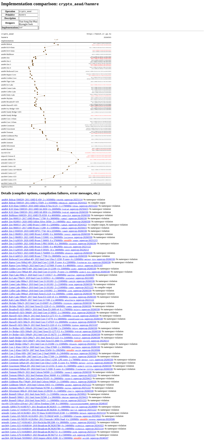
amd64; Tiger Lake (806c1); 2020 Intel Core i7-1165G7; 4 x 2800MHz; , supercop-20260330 (48, 275)
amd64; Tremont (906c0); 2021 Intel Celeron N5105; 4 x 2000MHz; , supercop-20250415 (46, 378)
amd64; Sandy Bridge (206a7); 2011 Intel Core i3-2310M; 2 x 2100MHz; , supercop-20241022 (49, 344)
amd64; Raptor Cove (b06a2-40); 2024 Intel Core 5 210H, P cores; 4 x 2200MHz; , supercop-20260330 (56, 262)
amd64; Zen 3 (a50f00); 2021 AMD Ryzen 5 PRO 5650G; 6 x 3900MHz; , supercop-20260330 (49, 243)
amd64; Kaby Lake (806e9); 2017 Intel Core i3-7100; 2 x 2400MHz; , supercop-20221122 (48, 300)
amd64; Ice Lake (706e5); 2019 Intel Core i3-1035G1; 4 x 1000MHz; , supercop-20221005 (48, 278)
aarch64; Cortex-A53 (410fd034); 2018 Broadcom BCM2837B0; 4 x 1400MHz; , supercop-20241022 (52, 425)
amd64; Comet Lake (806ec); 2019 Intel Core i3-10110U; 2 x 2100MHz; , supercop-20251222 (47, 287)
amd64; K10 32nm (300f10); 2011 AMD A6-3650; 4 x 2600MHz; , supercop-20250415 (45, 209)
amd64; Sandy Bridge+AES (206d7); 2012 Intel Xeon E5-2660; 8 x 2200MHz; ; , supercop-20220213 (55, 341)
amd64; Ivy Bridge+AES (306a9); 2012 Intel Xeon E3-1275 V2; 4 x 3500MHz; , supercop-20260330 (51, 331)
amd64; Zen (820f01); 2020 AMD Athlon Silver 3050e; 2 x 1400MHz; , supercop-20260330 (46, 221)
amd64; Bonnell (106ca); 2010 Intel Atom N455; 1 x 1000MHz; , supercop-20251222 (44, 400)
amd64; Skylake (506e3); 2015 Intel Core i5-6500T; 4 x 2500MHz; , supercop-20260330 (47, 303)
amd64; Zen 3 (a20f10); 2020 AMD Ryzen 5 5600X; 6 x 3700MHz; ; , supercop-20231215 (50, 240)
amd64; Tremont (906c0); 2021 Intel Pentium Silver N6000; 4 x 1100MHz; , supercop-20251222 (49, 375)
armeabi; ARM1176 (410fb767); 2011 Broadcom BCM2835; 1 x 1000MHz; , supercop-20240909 (49, 406)
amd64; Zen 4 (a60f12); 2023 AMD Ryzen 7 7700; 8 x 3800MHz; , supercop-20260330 (44, 256)
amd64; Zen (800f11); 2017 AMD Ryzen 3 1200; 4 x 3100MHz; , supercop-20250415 (44, 228)
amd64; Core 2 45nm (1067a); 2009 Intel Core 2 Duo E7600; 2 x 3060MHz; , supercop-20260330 (51, 347)
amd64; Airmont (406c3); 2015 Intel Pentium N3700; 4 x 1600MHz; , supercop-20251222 (46, 388)
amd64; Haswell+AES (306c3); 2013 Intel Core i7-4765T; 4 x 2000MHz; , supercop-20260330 (49, 322)
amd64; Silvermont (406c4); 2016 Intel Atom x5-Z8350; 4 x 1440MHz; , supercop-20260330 (47, 391)
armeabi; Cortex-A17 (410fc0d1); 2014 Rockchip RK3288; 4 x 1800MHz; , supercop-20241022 (49, 422)
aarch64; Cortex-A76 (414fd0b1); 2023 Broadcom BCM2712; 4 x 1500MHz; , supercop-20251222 (48, 435)
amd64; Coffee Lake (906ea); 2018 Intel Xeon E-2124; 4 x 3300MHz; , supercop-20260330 (47, 294)
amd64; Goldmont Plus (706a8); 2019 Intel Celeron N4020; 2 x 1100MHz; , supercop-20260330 (49, 381)
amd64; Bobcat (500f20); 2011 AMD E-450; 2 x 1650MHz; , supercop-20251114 (42, 199)
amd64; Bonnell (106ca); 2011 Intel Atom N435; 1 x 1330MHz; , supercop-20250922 (44, 394)
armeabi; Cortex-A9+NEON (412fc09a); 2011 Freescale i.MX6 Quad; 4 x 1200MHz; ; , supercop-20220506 (58, 419)
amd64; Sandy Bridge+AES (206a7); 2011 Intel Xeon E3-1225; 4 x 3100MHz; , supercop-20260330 (51, 337)
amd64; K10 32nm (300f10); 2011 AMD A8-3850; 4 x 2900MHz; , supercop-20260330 (45, 212)
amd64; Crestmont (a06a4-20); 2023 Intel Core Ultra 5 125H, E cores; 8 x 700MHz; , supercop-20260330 (57, 363)
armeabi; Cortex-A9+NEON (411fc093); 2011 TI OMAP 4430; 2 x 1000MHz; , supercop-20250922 (51, 416)
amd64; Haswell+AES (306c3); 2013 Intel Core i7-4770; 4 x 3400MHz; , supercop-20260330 (52, 319)
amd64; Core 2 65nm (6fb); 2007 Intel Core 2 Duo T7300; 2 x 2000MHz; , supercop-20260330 (49, 356)
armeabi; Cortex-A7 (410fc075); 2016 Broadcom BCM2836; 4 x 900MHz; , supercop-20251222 (49, 410)
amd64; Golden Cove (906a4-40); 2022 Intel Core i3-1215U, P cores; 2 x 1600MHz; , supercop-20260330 (56, 272)
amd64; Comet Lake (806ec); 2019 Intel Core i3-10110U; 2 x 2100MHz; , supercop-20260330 (48, 281)
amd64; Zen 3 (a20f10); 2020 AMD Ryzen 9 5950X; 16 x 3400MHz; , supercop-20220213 (45, 250)
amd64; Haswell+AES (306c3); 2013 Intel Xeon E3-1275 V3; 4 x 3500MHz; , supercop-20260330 (50, 315)
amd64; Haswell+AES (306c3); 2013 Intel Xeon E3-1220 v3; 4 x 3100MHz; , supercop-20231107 (50, 325)
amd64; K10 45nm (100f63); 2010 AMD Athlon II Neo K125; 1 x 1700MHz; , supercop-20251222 (49, 206)
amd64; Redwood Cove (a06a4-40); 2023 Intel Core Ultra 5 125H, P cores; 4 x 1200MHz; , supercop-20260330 (58, 259)
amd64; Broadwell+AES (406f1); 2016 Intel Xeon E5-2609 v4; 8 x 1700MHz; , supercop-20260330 (51, 309)
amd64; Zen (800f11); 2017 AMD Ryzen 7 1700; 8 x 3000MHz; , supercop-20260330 (44, 218)
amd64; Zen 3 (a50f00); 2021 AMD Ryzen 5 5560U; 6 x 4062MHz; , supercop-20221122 (46, 246)
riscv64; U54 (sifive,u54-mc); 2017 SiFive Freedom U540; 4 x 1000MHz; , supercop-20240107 (55, 403)
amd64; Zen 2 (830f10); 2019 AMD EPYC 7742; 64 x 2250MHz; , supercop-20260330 (44, 231)
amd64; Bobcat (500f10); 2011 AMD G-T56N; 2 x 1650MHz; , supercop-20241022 (44, 203)
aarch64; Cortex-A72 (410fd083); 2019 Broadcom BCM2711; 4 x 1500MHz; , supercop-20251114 (49, 432)
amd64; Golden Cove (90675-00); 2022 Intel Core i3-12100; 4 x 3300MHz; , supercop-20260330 (49, 268)
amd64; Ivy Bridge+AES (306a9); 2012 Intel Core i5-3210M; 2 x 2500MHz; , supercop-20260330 (49, 328)
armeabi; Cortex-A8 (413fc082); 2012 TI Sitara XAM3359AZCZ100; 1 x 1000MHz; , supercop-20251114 (53, 413)
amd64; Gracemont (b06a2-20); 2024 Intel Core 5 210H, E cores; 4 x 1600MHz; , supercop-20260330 (57, 369)
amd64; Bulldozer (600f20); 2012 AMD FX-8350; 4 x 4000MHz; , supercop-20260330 (46, 215)
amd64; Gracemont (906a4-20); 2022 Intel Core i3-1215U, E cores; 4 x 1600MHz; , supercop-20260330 (56, 366)
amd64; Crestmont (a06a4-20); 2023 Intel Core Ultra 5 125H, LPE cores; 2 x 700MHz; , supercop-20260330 (57, 359)
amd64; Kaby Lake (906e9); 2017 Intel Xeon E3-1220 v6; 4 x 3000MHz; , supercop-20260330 (49, 297)
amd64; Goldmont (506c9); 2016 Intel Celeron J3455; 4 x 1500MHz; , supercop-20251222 (46, 385)
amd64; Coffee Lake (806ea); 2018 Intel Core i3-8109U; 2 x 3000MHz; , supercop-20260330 (46, 290)
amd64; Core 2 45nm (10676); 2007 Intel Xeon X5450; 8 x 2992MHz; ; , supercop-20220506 (51, 350)
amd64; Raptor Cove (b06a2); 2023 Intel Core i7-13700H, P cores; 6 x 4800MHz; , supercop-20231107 (52, 265)
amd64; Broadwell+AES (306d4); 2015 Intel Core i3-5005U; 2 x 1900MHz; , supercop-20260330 (48, 312)
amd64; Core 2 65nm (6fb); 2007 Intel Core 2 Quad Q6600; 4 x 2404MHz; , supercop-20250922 (50, 353)
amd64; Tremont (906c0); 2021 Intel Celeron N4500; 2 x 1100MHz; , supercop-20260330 (46, 372)
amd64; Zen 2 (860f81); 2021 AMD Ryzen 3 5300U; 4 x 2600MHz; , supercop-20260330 (47, 237)
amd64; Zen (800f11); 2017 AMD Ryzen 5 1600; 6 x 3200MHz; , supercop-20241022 (44, 224)
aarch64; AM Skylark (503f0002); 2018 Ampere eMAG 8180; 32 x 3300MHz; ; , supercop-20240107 (55, 438)
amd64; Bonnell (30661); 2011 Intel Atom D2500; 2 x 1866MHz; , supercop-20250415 (45, 397)
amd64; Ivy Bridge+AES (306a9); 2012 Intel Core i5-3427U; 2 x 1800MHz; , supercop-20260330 (51, 334)
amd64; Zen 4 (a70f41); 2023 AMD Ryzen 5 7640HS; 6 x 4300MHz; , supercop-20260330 (47, 253)
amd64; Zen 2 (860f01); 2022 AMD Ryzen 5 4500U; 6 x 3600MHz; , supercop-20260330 (46, 234)
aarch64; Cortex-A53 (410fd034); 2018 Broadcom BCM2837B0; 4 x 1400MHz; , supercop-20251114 (52, 428)
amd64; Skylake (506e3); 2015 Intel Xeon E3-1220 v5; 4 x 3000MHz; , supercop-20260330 (46, 306)
